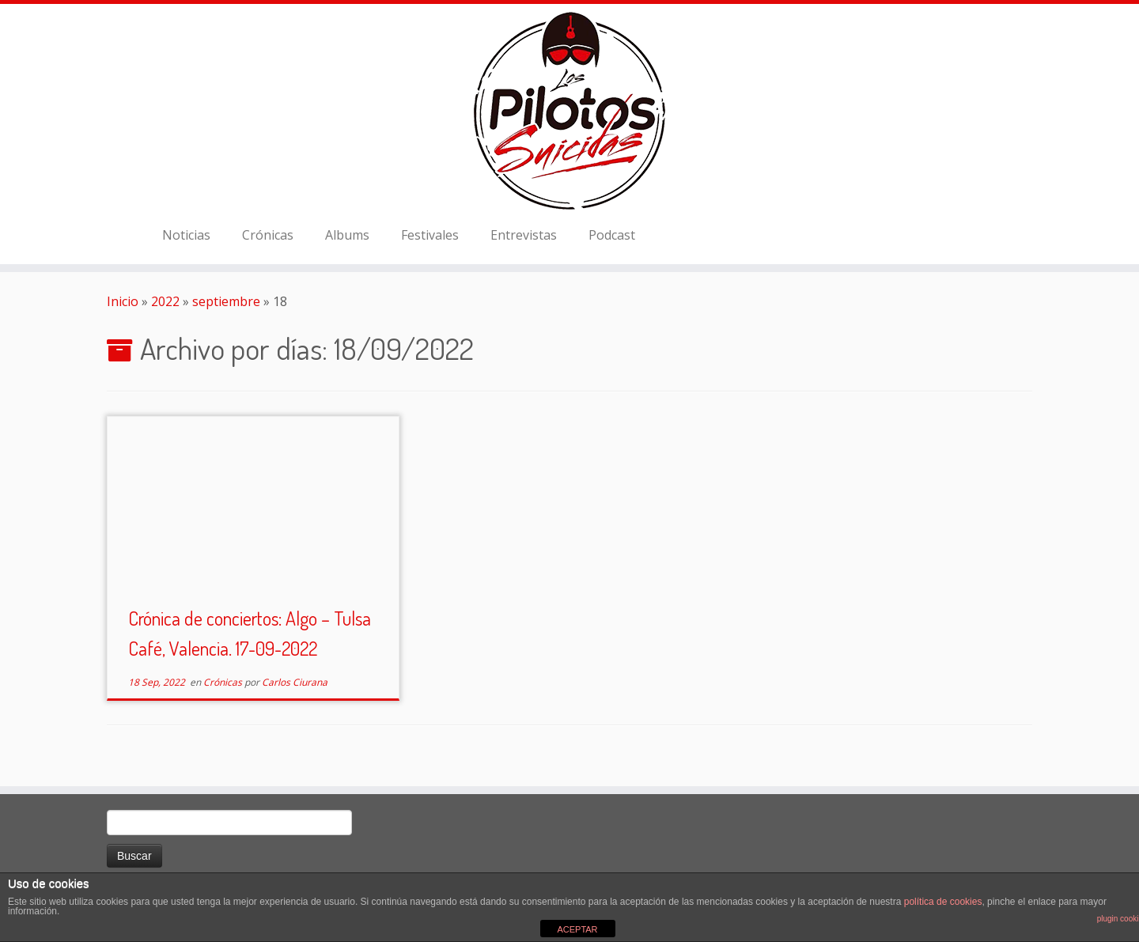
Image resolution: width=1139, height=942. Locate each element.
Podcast (611, 235)
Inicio (122, 301)
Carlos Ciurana (294, 682)
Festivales (430, 235)
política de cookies (943, 901)
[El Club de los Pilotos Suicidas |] (569, 111)
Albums (347, 235)
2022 (165, 301)
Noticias (186, 235)
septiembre (226, 301)
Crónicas (267, 235)
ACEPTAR (577, 929)
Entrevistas (523, 235)
